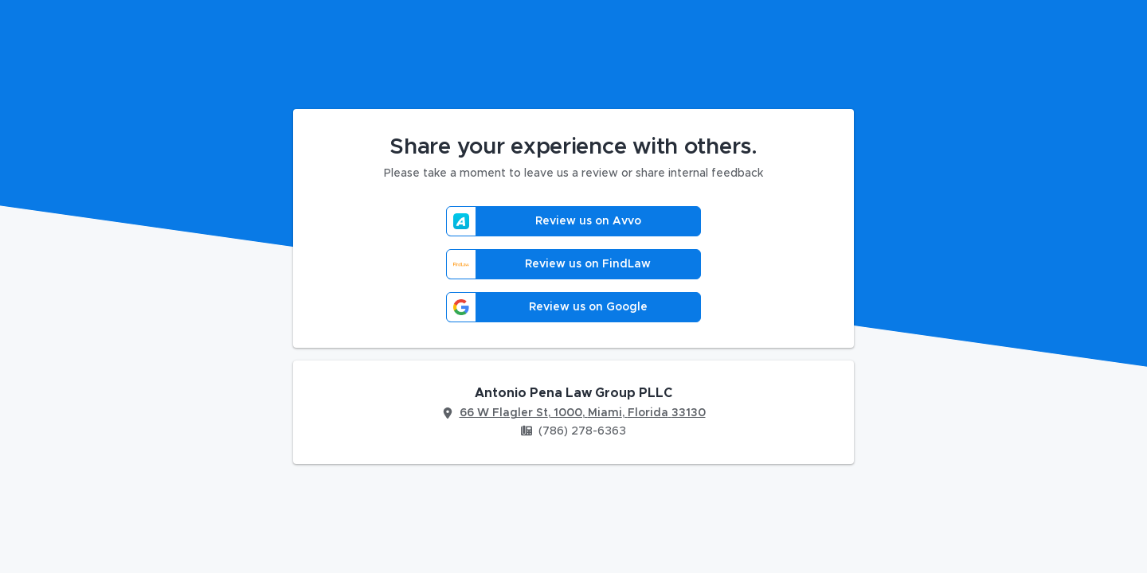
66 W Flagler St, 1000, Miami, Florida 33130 (583, 413)
